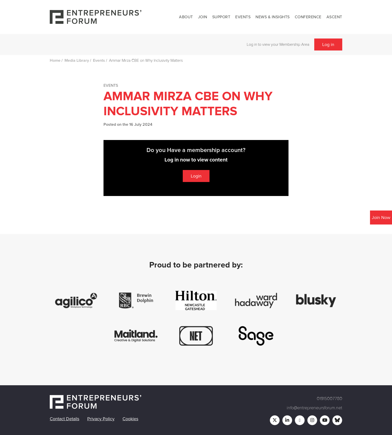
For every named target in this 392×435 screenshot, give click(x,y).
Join (202, 17)
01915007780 (329, 398)
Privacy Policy (100, 419)
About (186, 17)
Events (242, 17)
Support (221, 17)
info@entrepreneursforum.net (314, 407)
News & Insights (273, 17)
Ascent (334, 17)
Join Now (381, 217)
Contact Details (64, 419)
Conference (308, 17)
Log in (328, 44)
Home (55, 60)
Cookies (130, 419)
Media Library (76, 60)
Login (196, 176)
